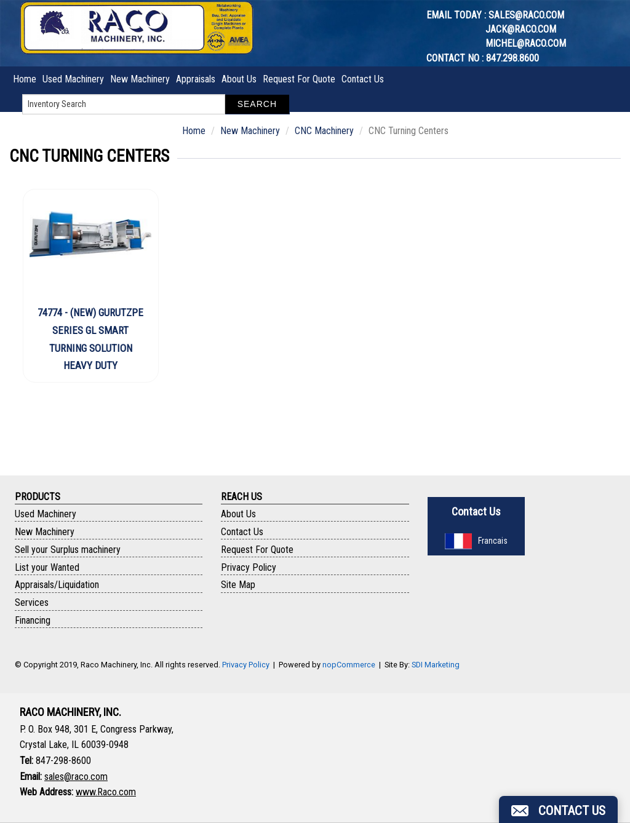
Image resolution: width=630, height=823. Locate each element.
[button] (558, 809)
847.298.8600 (512, 58)
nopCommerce (348, 664)
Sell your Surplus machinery (68, 549)
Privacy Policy (248, 567)
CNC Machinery (324, 131)
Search (257, 104)
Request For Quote (299, 79)
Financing (32, 620)
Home (24, 79)
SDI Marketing (436, 664)
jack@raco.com (520, 29)
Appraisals (195, 79)
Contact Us (362, 79)
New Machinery (140, 79)
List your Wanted (47, 567)
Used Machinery (73, 79)
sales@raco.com (526, 15)
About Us (239, 79)
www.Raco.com (106, 792)
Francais (476, 541)
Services (32, 602)
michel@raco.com (525, 43)
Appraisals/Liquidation (57, 584)
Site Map (238, 584)
